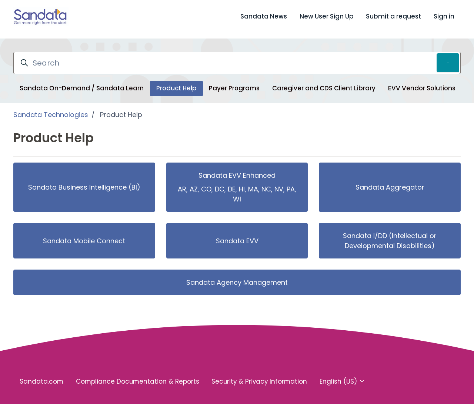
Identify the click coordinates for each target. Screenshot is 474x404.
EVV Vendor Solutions (421, 83)
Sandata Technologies (50, 109)
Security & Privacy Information (259, 376)
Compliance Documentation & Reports (137, 376)
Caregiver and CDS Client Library (323, 83)
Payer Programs (234, 83)
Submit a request (393, 16)
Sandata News (263, 16)
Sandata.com (41, 376)
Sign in (444, 16)
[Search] (237, 58)
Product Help (176, 83)
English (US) (342, 376)
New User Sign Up (327, 16)
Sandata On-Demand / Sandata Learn (82, 83)
